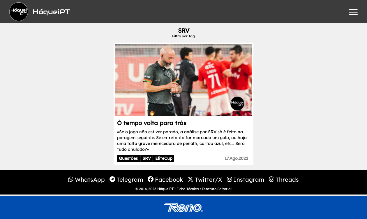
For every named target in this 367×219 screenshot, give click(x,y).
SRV (146, 158)
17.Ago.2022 (236, 158)
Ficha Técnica (188, 189)
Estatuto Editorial (217, 189)
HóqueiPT (165, 189)
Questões (128, 158)
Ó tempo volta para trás (151, 123)
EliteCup (163, 158)
